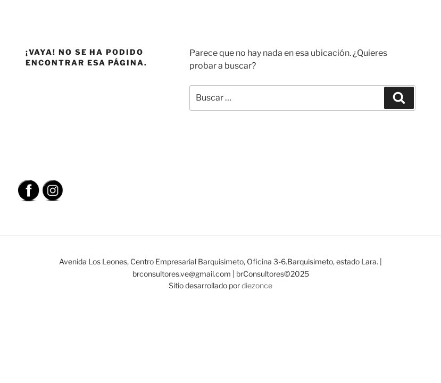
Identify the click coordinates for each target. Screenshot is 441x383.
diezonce (257, 285)
